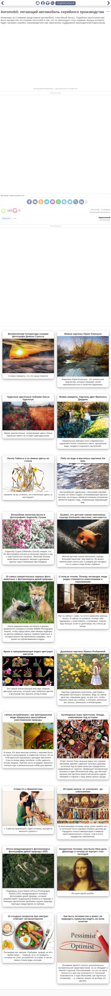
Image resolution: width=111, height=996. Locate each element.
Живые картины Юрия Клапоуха (83, 334)
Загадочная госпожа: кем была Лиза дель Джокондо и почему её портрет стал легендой (83, 851)
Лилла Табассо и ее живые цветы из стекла (28, 459)
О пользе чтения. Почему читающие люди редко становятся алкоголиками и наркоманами (83, 579)
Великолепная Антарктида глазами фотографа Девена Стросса (28, 335)
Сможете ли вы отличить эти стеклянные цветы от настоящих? (28, 495)
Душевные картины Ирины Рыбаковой (82, 651)
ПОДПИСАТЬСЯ (65, 3)
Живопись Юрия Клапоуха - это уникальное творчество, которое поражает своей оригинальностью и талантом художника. (83, 382)
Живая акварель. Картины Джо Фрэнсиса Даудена (83, 398)
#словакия (105, 210)
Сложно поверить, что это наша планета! (28, 376)
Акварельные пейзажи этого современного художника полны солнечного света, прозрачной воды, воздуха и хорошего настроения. (83, 443)
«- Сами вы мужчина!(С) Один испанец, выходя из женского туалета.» (28, 829)
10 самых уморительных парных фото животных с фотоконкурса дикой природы (28, 577)
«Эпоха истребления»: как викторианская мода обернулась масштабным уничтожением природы (28, 717)
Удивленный (104, 217)
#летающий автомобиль (99, 212)
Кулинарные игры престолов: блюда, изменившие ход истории (83, 716)
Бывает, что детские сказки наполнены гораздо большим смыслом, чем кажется (83, 516)
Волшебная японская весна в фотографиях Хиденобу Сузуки (28, 516)
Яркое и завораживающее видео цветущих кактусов (28, 652)
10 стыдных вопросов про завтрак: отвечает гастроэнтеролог (28, 917)
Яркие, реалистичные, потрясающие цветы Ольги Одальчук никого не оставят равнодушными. (28, 434)
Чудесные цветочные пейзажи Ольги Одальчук (28, 398)
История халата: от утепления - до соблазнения (83, 790)
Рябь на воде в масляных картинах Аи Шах (83, 459)
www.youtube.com (17, 195)
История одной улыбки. (83, 893)
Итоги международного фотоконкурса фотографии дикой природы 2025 (28, 850)
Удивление (6, 218)
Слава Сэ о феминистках (28, 789)
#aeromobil (95, 210)
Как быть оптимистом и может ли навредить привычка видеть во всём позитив (82, 919)
